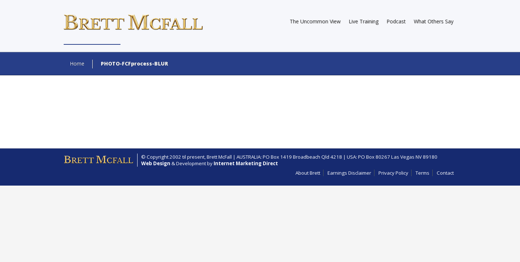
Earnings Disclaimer (349, 173)
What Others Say (433, 21)
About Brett (307, 173)
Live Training (363, 21)
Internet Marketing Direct (246, 163)
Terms (422, 173)
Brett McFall (219, 157)
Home (77, 63)
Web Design (155, 163)
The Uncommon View (315, 21)
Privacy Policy (393, 173)
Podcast (396, 21)
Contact (445, 173)
